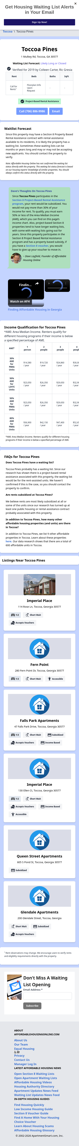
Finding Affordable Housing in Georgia (25, 285)
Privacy (19, 1056)
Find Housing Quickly (29, 1105)
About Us (20, 1040)
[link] (13, 285)
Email (56, 111)
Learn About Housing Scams (34, 1126)
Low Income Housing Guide (33, 1109)
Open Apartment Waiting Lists (35, 1078)
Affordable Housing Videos (33, 1082)
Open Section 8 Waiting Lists (34, 1074)
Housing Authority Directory (34, 1086)
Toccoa (7, 31)
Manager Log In (25, 1064)
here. (9, 541)
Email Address (32, 989)
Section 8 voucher (37, 245)
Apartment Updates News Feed (36, 1091)
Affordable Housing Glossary (34, 1130)
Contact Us (22, 1060)
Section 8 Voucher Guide (31, 1113)
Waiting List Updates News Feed (37, 1095)
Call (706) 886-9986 (32, 111)
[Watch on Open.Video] (20, 301)
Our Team (21, 1044)
